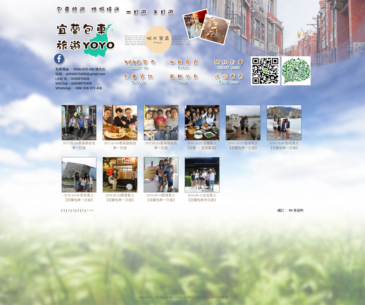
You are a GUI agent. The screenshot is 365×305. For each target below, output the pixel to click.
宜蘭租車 (214, 295)
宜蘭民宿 (190, 295)
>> (91, 210)
